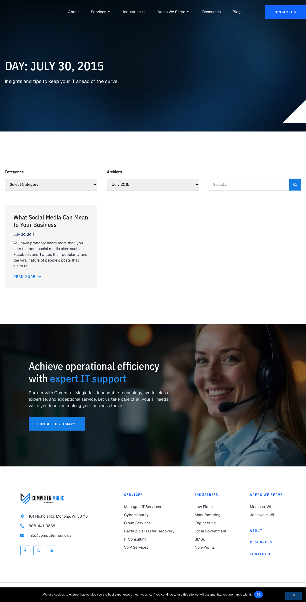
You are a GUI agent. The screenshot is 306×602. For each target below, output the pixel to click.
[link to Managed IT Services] (149, 507)
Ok (259, 594)
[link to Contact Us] (285, 12)
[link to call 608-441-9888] (62, 526)
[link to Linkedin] (51, 550)
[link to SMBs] (212, 539)
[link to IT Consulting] (149, 539)
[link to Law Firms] (212, 507)
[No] (293, 596)
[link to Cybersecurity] (149, 515)
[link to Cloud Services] (149, 523)
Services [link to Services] (133, 495)
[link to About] (73, 12)
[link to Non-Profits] (212, 547)
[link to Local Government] (212, 531)
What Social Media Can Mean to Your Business (50, 221)
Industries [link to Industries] (206, 495)
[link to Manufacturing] (212, 515)
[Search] (295, 185)
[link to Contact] (268, 554)
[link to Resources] (211, 12)
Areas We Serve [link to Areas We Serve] (266, 495)
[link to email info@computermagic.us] (62, 535)
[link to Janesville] (268, 515)
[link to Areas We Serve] (171, 12)
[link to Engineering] (212, 523)
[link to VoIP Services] (149, 547)
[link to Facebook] (25, 550)
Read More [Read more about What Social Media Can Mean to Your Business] (24, 276)
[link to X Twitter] (38, 550)
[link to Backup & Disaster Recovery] (149, 531)
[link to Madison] (268, 507)
